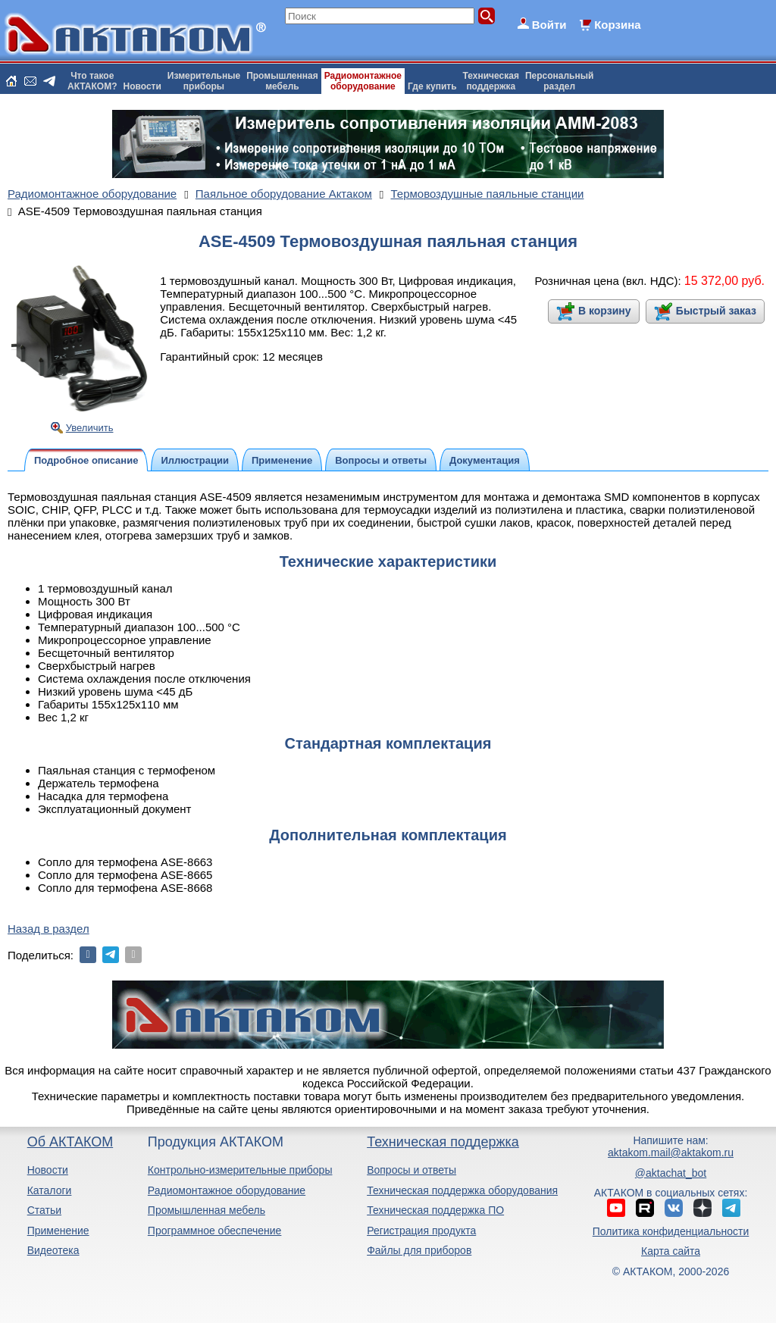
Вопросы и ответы (411, 1170)
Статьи (44, 1210)
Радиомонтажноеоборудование (363, 81)
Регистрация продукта (421, 1230)
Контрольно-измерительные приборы (240, 1170)
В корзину (604, 311)
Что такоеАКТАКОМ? (92, 81)
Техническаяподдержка (491, 81)
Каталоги (49, 1190)
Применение (58, 1230)
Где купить (432, 86)
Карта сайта (670, 1251)
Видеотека (53, 1250)
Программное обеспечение (215, 1230)
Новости (142, 86)
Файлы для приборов (419, 1250)
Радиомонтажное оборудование (226, 1190)
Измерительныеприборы (203, 81)
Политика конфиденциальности (671, 1231)
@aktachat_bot (670, 1173)
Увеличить (90, 427)
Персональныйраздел (559, 81)
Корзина (617, 24)
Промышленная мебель (206, 1210)
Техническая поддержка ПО (435, 1210)
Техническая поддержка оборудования (462, 1190)
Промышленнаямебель (282, 81)
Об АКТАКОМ (70, 1141)
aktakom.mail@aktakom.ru (671, 1152)
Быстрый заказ (716, 311)
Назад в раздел (48, 928)
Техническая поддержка (443, 1141)
